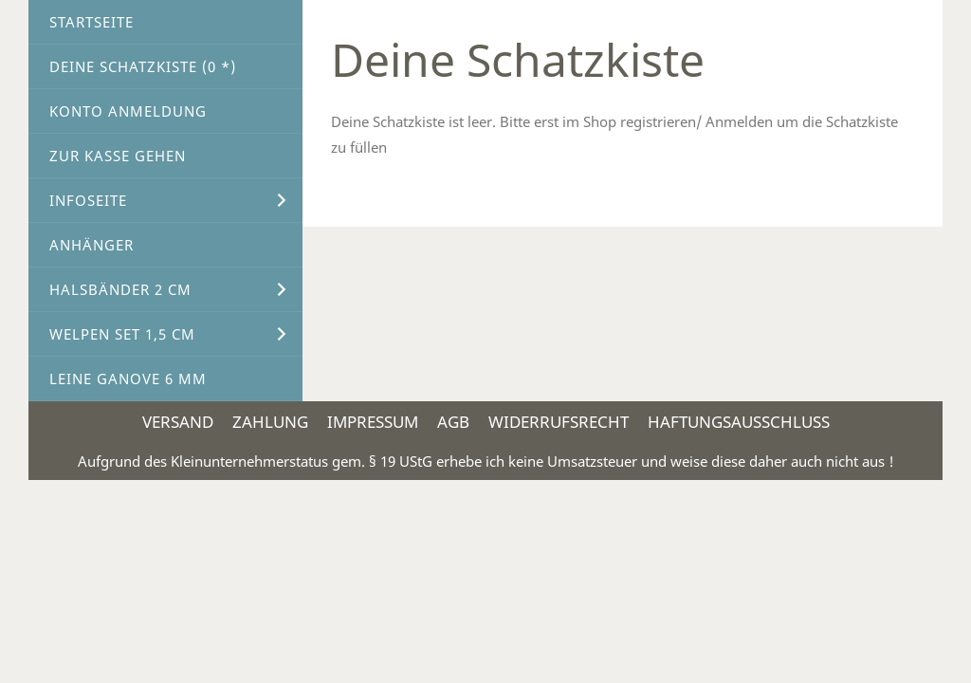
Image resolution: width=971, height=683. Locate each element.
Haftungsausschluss (739, 422)
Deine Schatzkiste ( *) (142, 66)
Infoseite (88, 200)
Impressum (372, 422)
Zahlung (270, 422)
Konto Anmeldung (128, 111)
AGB (453, 422)
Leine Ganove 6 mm (128, 378)
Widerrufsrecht (558, 422)
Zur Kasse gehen (117, 155)
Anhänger (91, 244)
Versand (177, 422)
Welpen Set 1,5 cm (122, 333)
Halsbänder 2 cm (120, 289)
